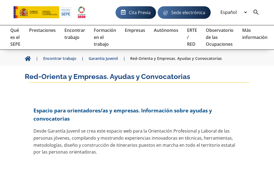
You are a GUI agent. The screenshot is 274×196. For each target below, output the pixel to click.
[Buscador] (256, 12)
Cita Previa (140, 13)
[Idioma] (233, 12)
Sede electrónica (188, 13)
